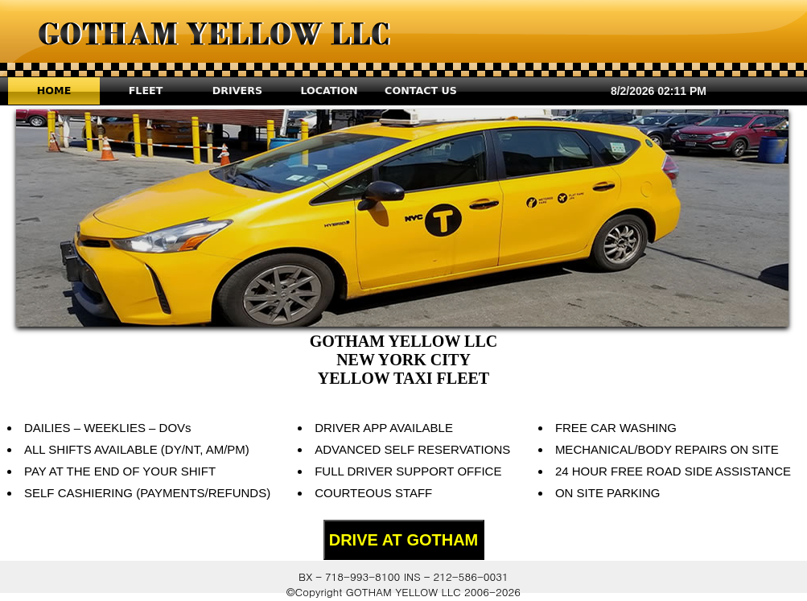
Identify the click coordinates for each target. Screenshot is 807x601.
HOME (54, 90)
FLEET (146, 90)
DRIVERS (237, 90)
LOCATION (328, 90)
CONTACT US (421, 90)
